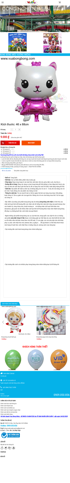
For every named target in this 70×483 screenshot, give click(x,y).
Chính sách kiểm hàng (6, 414)
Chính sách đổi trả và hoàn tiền (8, 412)
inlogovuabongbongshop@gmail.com (14, 428)
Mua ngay (31, 143)
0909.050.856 (12, 426)
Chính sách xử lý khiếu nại (7, 408)
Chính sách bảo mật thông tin (8, 403)
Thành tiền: (6, 133)
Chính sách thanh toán (6, 405)
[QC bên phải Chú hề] (52, 43)
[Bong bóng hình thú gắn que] (17, 42)
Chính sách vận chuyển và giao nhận (10, 410)
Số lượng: (3, 129)
